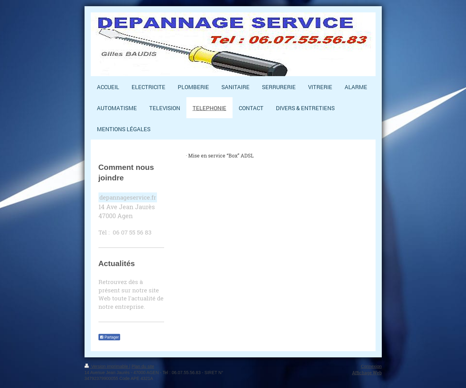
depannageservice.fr (127, 197)
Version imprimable (107, 366)
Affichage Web (367, 373)
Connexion (371, 366)
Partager (109, 337)
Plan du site (143, 366)
